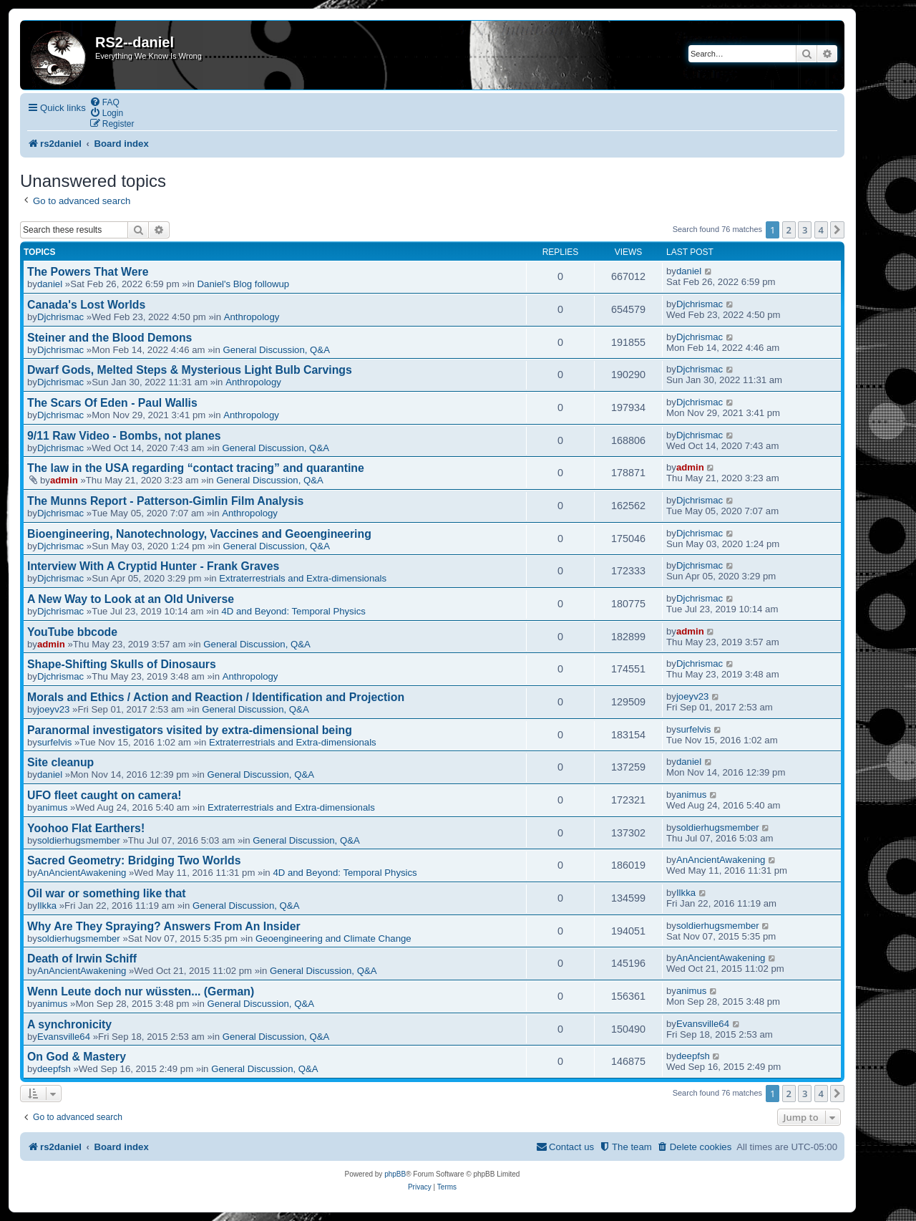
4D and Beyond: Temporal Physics (293, 611)
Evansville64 (63, 1036)
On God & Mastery (76, 1057)
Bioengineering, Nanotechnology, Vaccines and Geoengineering (199, 534)
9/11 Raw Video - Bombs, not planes (124, 436)
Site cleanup (60, 762)
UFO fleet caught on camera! (104, 795)
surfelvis (54, 742)
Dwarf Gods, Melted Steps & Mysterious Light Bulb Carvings (189, 370)
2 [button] (788, 229)
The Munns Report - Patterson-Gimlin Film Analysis (165, 501)
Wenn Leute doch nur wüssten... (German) (140, 991)
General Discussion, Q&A (276, 349)
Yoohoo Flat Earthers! (86, 828)
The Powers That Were (87, 272)
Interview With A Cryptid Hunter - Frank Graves (153, 566)
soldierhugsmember (78, 840)
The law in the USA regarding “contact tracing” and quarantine (195, 468)
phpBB (395, 1174)
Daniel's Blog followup (244, 284)
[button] (837, 229)
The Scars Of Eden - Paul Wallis (112, 403)
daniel (49, 284)
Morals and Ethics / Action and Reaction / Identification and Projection (215, 697)
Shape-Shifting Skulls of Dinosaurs (121, 664)
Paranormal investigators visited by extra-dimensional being (189, 730)
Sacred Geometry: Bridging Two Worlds (133, 860)
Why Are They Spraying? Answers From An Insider (164, 926)
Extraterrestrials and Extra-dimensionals (302, 578)
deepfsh (54, 1068)
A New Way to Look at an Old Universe (130, 599)
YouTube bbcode (72, 632)
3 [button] (804, 229)
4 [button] (821, 229)
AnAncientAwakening (81, 872)
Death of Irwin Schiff (82, 958)
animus (52, 807)
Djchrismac (60, 317)
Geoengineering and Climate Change (333, 938)
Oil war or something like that (106, 893)
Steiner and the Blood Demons (109, 338)
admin (64, 480)
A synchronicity (69, 1024)
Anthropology (252, 317)
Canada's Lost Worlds (86, 305)
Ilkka (47, 905)
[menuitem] (104, 102)
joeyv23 (53, 709)
